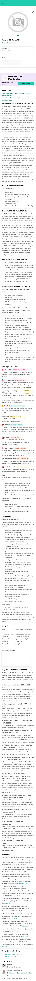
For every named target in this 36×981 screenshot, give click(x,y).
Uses (3, 93)
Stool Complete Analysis (12, 957)
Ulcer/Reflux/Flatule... (9, 42)
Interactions (14, 98)
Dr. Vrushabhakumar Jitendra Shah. (20, 973)
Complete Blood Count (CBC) (14, 954)
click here (25, 883)
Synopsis (22, 98)
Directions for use (21, 93)
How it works (10, 93)
